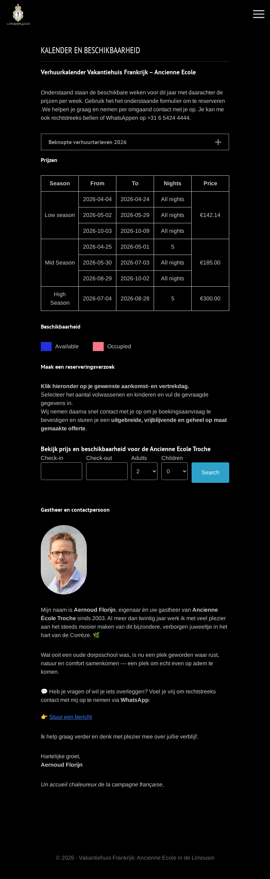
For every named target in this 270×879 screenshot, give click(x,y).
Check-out (99, 458)
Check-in (52, 458)
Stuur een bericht (70, 717)
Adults (139, 458)
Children (172, 458)
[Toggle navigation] (258, 14)
